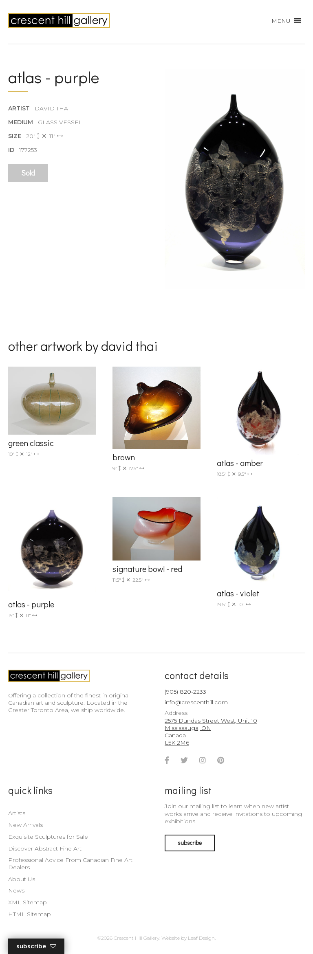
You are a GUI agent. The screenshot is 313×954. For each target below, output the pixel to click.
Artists (16, 813)
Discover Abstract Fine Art (45, 848)
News (16, 890)
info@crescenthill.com (196, 702)
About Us (21, 879)
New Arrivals (25, 825)
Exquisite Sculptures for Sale (48, 836)
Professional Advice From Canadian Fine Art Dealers (70, 863)
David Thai (52, 108)
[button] (281, 21)
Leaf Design (201, 938)
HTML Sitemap (29, 914)
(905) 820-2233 (185, 691)
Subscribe (36, 946)
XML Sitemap (27, 902)
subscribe (190, 842)
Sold (28, 173)
